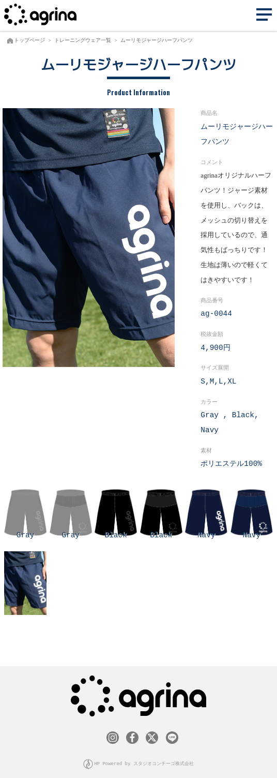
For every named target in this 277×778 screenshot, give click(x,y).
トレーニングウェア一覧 (82, 40)
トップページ (29, 40)
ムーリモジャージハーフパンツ (156, 40)
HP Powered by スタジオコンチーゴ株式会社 (144, 761)
